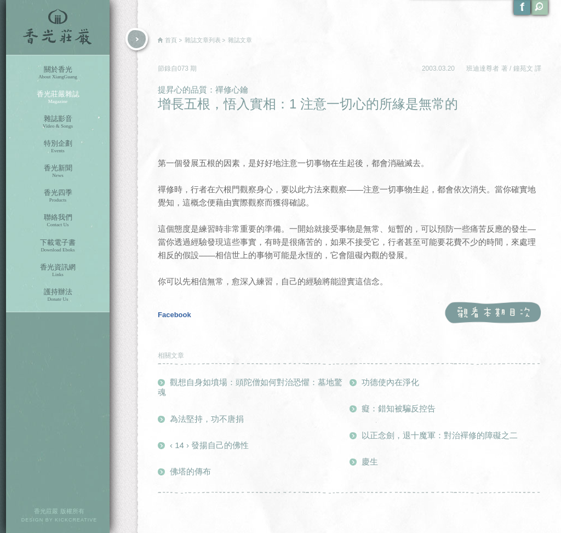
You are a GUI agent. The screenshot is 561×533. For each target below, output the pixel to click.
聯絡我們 (58, 220)
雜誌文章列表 (203, 40)
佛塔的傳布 (190, 471)
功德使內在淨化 (390, 382)
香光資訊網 (58, 270)
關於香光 (58, 72)
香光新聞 (58, 171)
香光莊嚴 (58, 27)
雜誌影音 (58, 121)
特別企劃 (58, 146)
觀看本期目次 (492, 313)
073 (184, 68)
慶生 (370, 461)
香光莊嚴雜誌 (58, 97)
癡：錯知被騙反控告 (399, 408)
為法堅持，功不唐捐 (207, 418)
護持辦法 (58, 295)
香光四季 (58, 195)
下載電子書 (58, 245)
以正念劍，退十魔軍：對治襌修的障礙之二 (440, 435)
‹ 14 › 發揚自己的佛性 (209, 445)
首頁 (171, 40)
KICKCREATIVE (76, 520)
